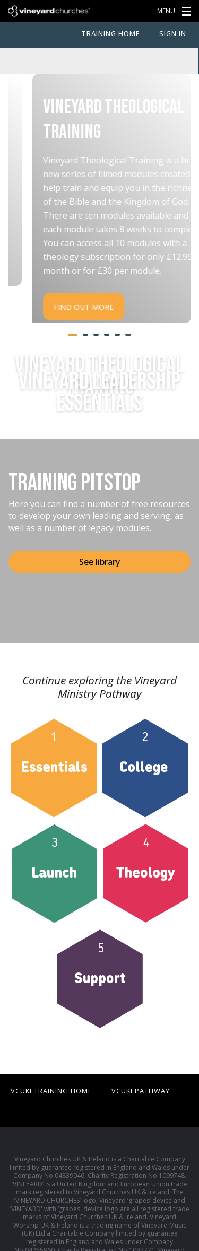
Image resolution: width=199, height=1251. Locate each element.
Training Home (110, 33)
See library (99, 535)
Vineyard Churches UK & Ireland (49, 11)
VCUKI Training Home (51, 1064)
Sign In (172, 33)
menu (176, 11)
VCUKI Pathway (140, 1064)
